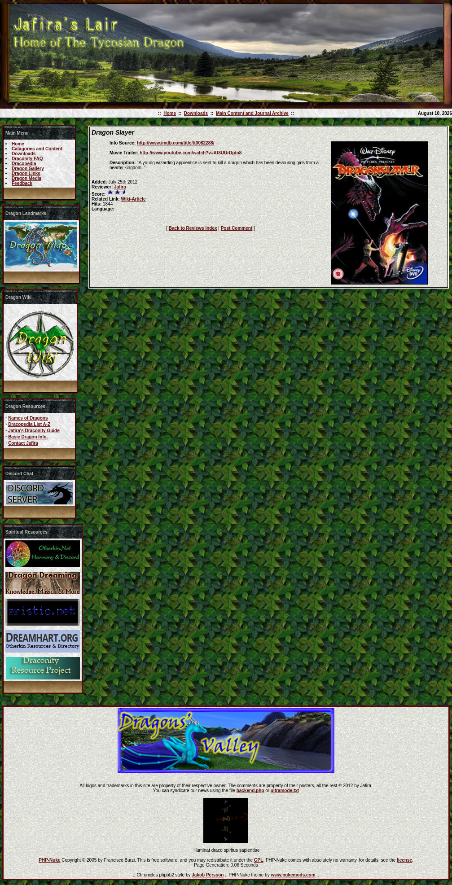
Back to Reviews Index (193, 228)
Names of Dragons (28, 418)
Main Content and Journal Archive (252, 113)
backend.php (250, 790)
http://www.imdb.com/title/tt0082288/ (175, 142)
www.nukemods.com (293, 874)
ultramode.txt (285, 790)
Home (169, 113)
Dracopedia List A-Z (29, 424)
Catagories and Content (37, 148)
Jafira (120, 186)
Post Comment (237, 228)
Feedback (22, 183)
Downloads (196, 113)
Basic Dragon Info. (28, 436)
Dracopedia (24, 163)
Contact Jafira (23, 443)
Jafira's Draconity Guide (34, 430)
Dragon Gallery (28, 168)
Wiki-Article (133, 199)
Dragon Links (26, 173)
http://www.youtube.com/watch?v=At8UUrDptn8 (190, 152)
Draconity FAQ (27, 158)
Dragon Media (26, 178)
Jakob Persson (208, 874)
